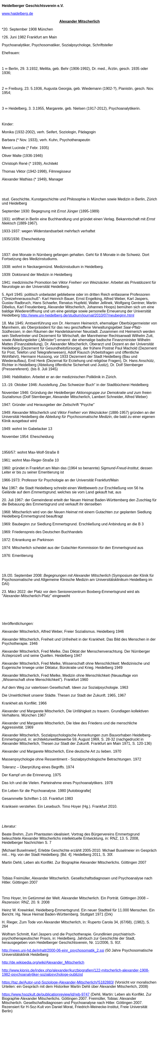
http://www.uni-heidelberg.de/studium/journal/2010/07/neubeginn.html (77, 315)
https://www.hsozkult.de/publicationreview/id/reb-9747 (46, 994)
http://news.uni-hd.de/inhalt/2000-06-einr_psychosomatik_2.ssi (53, 950)
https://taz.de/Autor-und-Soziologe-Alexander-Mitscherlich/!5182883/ (58, 982)
